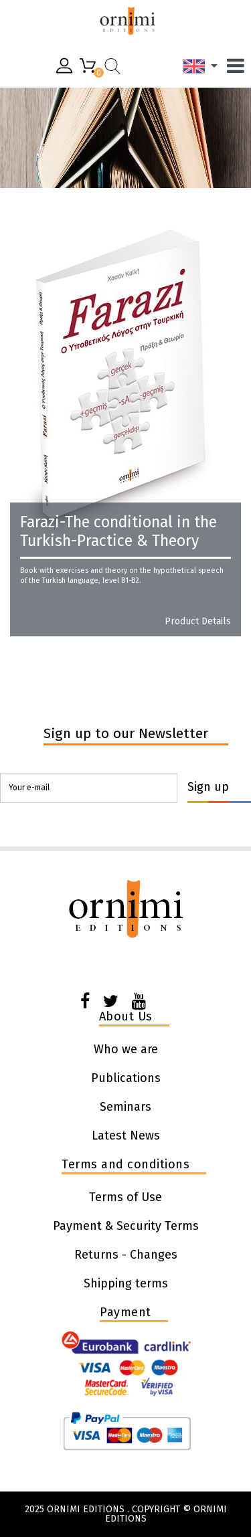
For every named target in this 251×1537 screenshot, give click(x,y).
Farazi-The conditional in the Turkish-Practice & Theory (118, 531)
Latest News (126, 1135)
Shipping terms (126, 1283)
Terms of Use (125, 1197)
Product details (198, 621)
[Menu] (239, 66)
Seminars (125, 1107)
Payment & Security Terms (126, 1226)
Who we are (126, 1049)
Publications (126, 1078)
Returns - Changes (125, 1255)
